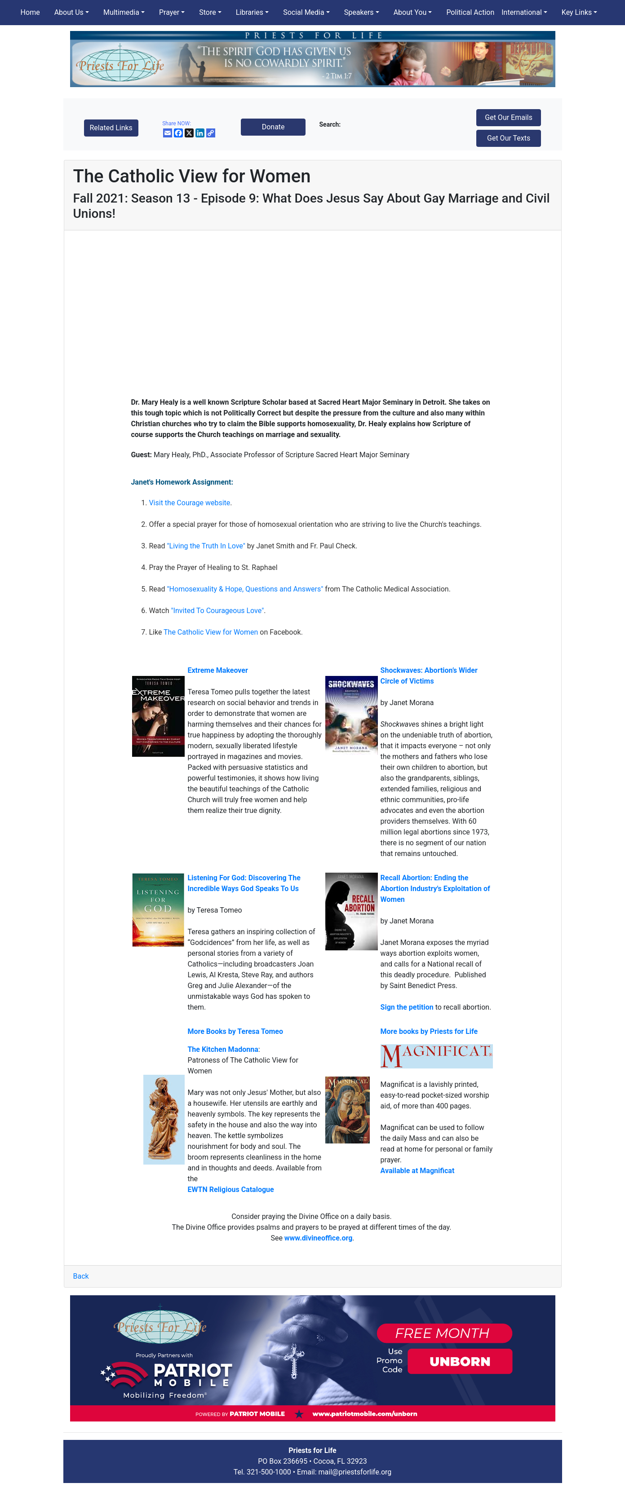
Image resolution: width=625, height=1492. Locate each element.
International (521, 12)
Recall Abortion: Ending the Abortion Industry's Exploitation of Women (435, 889)
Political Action (470, 12)
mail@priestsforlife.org (355, 1472)
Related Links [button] (111, 128)
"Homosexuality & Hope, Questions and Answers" (245, 589)
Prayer (169, 12)
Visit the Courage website (189, 503)
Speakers (359, 12)
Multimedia (121, 12)
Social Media (303, 12)
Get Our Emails (508, 117)
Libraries (249, 12)
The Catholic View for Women (211, 632)
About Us (69, 12)
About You (410, 12)
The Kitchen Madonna (222, 1049)
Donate (273, 127)
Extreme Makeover (217, 670)
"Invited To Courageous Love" (217, 610)
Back (81, 1276)
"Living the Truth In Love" (206, 546)
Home (30, 12)
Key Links (577, 12)
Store (207, 12)
